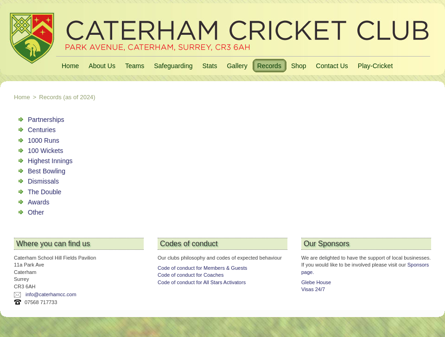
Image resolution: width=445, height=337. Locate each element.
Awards (38, 202)
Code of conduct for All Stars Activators (202, 282)
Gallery (237, 66)
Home (70, 66)
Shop (298, 66)
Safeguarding (173, 66)
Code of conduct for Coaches (190, 275)
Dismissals (43, 181)
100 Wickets (45, 150)
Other (36, 212)
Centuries (42, 130)
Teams (134, 66)
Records (269, 66)
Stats (209, 66)
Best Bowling (46, 171)
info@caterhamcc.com (50, 294)
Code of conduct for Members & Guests (202, 268)
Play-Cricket (375, 66)
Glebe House (316, 282)
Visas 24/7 (313, 289)
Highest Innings (50, 161)
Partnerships (46, 119)
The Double (44, 192)
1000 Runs (43, 140)
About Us (102, 66)
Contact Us (332, 66)
